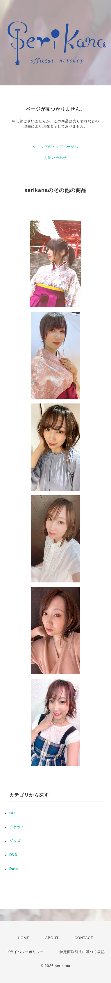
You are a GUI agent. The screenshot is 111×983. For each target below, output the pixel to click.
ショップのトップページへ (55, 147)
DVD (13, 855)
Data (13, 869)
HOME (23, 938)
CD (12, 813)
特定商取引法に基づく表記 (82, 952)
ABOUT (52, 938)
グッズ (15, 841)
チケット (16, 827)
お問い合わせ (55, 158)
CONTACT (83, 938)
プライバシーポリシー (25, 952)
